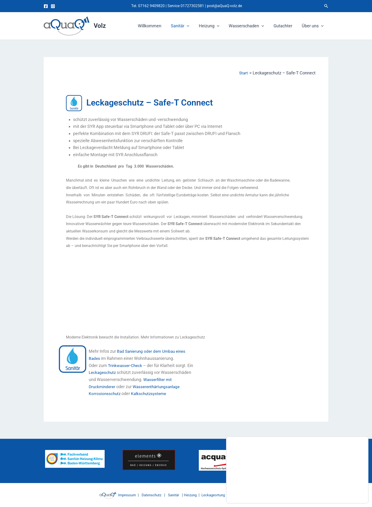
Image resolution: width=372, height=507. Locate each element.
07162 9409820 (151, 6)
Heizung (212, 25)
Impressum (123, 495)
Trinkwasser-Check (126, 365)
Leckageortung (214, 495)
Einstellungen (252, 492)
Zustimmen (345, 490)
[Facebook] (46, 6)
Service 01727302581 (186, 6)
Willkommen (155, 25)
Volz (100, 25)
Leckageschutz (103, 372)
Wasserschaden (248, 25)
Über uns (313, 25)
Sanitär (184, 25)
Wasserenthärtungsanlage (159, 386)
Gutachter (284, 25)
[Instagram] (53, 6)
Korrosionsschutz (105, 393)
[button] (326, 6)
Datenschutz (149, 495)
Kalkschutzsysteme (150, 393)
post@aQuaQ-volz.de (224, 6)
